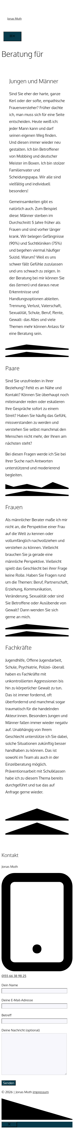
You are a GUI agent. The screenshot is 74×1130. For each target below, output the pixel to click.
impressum (41, 1092)
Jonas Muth (14, 18)
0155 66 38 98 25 (14, 976)
